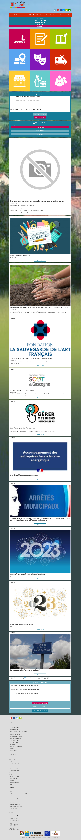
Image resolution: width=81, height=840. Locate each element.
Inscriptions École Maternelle (20, 256)
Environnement (13, 762)
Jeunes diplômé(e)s (14, 776)
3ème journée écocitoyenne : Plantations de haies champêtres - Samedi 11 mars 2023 (39, 307)
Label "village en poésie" (15, 738)
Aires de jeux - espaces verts (16, 752)
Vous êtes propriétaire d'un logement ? (23, 428)
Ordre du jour (40, 127)
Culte (11, 774)
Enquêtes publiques (14, 727)
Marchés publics (14, 729)
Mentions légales (46, 837)
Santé (11, 784)
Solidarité (12, 766)
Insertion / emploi (14, 768)
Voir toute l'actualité (40, 114)
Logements (12, 780)
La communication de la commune (18, 731)
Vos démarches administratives (17, 764)
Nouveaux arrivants (14, 782)
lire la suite (40, 260)
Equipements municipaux (16, 736)
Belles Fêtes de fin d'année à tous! (21, 624)
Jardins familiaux (14, 754)
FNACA (11, 795)
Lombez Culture (13, 802)
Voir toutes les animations (40, 703)
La (40, 18)
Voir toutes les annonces (40, 710)
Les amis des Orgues (15, 798)
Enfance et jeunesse (14, 770)
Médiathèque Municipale (16, 806)
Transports (12, 757)
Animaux (12, 772)
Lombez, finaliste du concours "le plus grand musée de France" (31, 358)
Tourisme (12, 748)
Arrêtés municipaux (40, 117)
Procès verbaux (40, 130)
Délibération (40, 134)
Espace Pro (54, 837)
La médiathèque (14, 750)
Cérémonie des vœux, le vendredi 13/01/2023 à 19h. (27, 574)
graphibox (38, 837)
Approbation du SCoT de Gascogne (22, 390)
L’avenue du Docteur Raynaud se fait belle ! (24, 670)
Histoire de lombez (14, 740)
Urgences (12, 810)
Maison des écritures (15, 804)
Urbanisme (12, 744)
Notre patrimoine (14, 742)
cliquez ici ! (66, 14)
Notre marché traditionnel (16, 746)
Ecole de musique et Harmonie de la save (20, 793)
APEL (11, 789)
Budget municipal (14, 723)
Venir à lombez (13, 812)
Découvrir (40, 20)
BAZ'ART (12, 791)
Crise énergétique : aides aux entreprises (24, 475)
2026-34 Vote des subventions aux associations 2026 (26, 125)
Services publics (14, 778)
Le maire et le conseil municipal (17, 725)
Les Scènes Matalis (14, 800)
